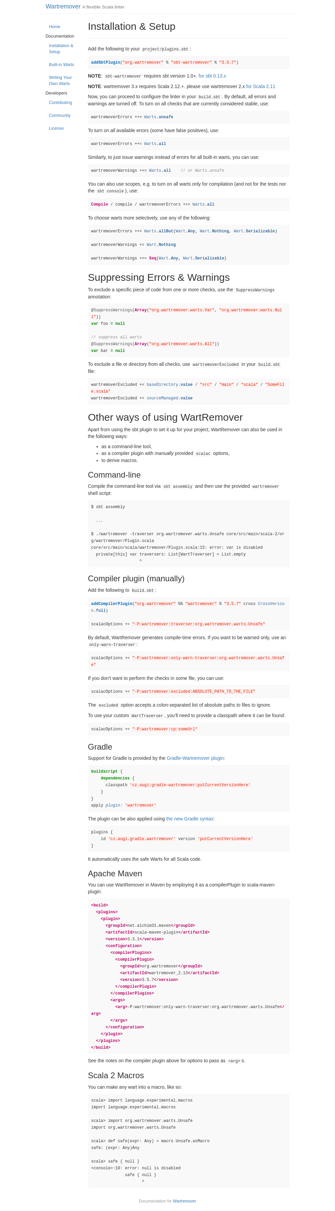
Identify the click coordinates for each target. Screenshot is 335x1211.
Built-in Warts (61, 64)
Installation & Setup (61, 48)
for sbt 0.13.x (212, 76)
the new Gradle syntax (189, 818)
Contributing (60, 102)
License (56, 128)
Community (60, 115)
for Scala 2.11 (260, 86)
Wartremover (63, 6)
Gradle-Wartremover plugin (195, 758)
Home (55, 26)
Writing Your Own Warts (60, 80)
